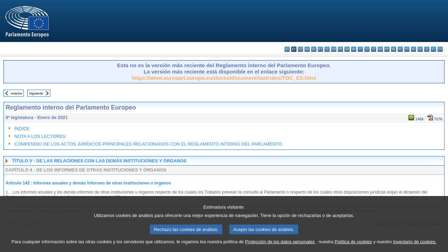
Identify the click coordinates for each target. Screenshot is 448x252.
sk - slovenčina (420, 49)
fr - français (340, 49)
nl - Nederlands (393, 49)
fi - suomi (433, 49)
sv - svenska (440, 49)
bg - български (287, 49)
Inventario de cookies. (415, 245)
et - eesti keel (320, 49)
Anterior (16, 93)
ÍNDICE (21, 128)
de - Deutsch (313, 49)
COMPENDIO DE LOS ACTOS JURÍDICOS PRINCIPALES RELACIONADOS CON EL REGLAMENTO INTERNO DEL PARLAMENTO (148, 144)
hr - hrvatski (353, 49)
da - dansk (307, 49)
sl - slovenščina (426, 49)
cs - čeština (300, 49)
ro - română (413, 49)
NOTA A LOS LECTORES (39, 136)
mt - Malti (387, 49)
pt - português (407, 49)
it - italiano (360, 49)
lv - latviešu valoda (367, 49)
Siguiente (36, 93)
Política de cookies (353, 245)
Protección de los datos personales (280, 245)
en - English (333, 49)
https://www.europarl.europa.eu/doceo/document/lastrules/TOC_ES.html (224, 78)
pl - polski (400, 49)
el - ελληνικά (327, 49)
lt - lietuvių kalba (373, 49)
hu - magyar (380, 49)
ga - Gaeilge (347, 49)
